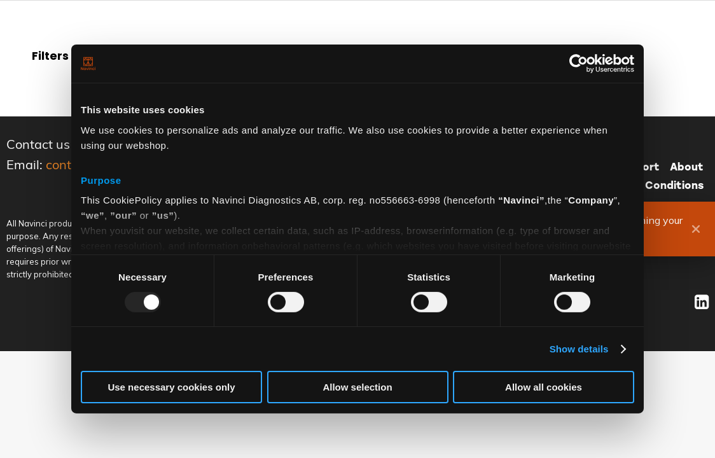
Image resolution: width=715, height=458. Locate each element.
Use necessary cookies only (171, 387)
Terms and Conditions (645, 185)
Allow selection (357, 387)
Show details (579, 349)
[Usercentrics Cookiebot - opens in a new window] (578, 63)
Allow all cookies (543, 387)
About (687, 167)
